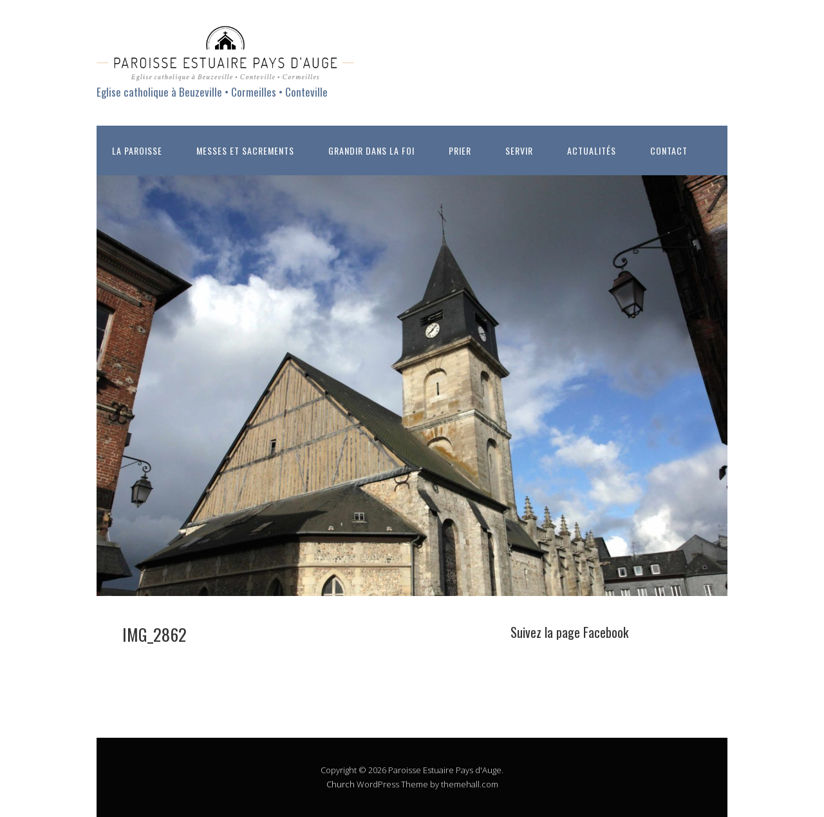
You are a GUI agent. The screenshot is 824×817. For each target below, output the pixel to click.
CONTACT (669, 150)
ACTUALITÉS (591, 150)
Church (340, 784)
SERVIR (519, 150)
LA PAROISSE (137, 150)
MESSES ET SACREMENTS (245, 150)
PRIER (460, 150)
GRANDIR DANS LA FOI (371, 150)
